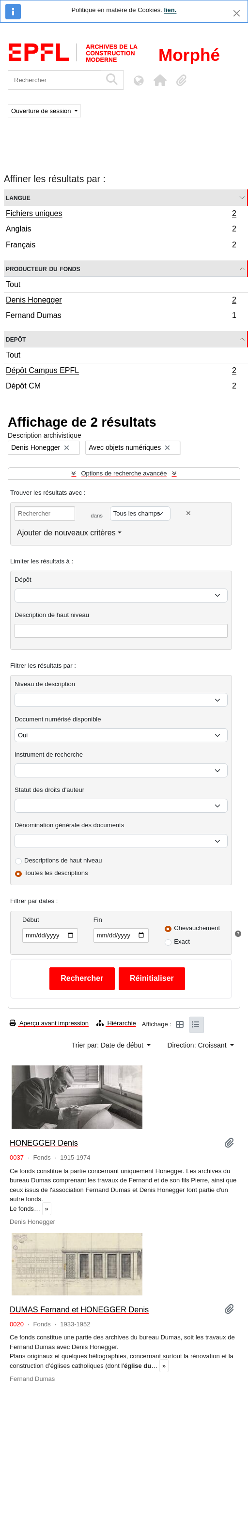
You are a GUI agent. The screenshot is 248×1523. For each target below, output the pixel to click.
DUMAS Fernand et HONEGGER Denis (79, 1309)
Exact (182, 941)
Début (30, 919)
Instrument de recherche (49, 754)
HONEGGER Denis (44, 1142)
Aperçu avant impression (49, 1023)
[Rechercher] (54, 80)
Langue (18, 197)
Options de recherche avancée (124, 473)
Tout (13, 284)
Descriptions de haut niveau (63, 860)
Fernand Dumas (120, 316)
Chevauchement (197, 928)
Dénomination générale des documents (69, 825)
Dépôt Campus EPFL (120, 371)
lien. (170, 10)
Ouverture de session (42, 111)
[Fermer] (237, 13)
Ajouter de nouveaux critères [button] (66, 533)
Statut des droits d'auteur (49, 789)
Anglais (120, 230)
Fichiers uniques (120, 214)
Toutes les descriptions (56, 872)
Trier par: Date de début (108, 1045)
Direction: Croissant (197, 1045)
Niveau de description (45, 684)
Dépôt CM (120, 387)
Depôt (16, 339)
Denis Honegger (120, 301)
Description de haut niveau (52, 614)
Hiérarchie (116, 1023)
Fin (97, 919)
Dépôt (23, 579)
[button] (159, 80)
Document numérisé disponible (58, 719)
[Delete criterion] (188, 513)
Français (120, 246)
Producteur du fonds (43, 268)
